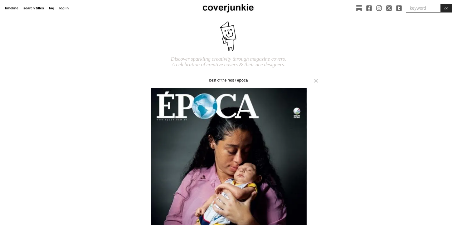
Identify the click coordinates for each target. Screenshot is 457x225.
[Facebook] (369, 8)
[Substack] (359, 8)
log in (64, 8)
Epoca (242, 80)
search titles (33, 8)
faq (51, 8)
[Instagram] (379, 8)
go (446, 8)
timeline (11, 8)
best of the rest (221, 80)
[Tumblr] (399, 8)
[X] (389, 8)
